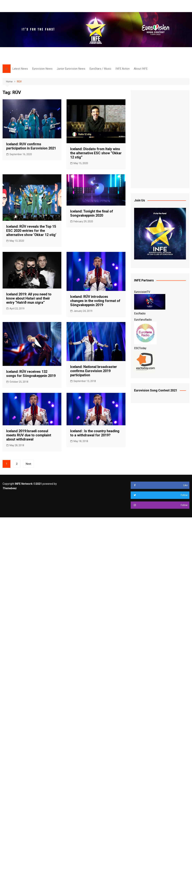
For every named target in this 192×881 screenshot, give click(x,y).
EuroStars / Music (100, 68)
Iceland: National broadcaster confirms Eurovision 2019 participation (93, 371)
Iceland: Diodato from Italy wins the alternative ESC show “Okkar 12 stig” (96, 153)
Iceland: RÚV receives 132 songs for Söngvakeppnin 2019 (31, 374)
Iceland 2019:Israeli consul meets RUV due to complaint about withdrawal (28, 435)
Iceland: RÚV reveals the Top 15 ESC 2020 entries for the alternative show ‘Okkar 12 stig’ (31, 230)
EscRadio (140, 313)
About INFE (140, 68)
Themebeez (10, 488)
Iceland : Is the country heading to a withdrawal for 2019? (94, 433)
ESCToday (140, 348)
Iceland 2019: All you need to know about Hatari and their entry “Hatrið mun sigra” (28, 298)
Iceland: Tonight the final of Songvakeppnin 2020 (91, 213)
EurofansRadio (143, 319)
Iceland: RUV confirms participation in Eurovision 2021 (31, 146)
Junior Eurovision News (71, 68)
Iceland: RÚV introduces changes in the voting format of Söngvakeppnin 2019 (95, 301)
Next (28, 463)
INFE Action (122, 68)
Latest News (20, 68)
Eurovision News (42, 68)
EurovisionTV (142, 291)
